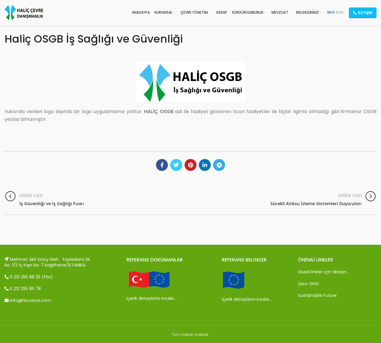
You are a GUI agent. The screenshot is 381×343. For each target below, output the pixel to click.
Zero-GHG (308, 284)
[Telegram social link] (219, 165)
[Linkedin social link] (205, 165)
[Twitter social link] (176, 165)
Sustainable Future (317, 295)
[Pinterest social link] (190, 165)
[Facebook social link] (162, 165)
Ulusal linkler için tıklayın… (323, 272)
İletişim (362, 12)
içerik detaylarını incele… (152, 298)
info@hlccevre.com (27, 300)
